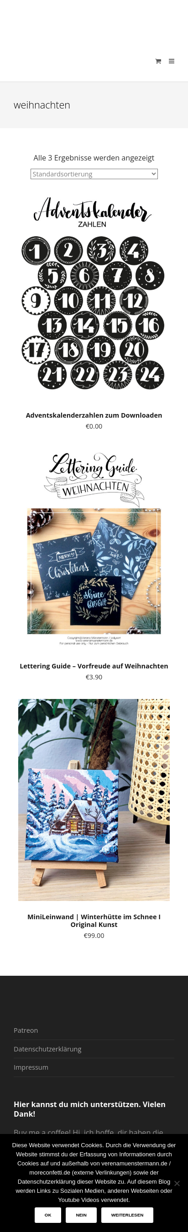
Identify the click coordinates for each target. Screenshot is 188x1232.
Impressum (31, 1067)
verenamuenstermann (101, 20)
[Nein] (176, 1183)
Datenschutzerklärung (47, 1049)
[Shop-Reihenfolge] (94, 174)
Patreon (26, 1030)
